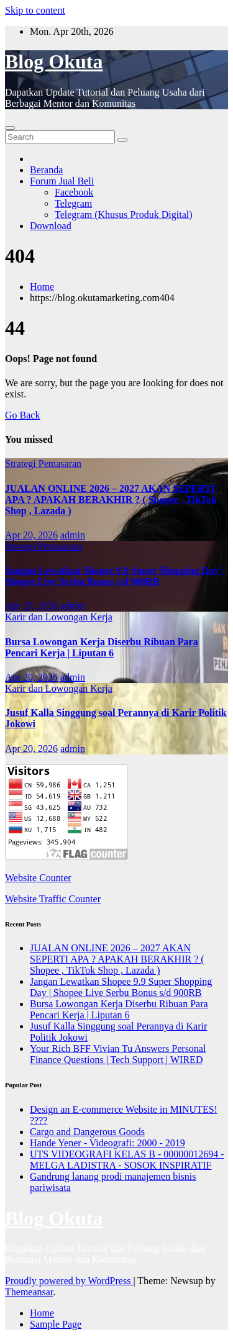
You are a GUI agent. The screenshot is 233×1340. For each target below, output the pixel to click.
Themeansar (29, 1292)
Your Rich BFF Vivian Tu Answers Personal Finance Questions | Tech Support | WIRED (118, 1054)
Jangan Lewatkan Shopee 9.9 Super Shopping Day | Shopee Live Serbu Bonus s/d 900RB (114, 576)
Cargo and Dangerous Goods (87, 1131)
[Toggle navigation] (10, 128)
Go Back (22, 415)
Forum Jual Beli (62, 181)
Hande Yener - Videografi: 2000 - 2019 (107, 1143)
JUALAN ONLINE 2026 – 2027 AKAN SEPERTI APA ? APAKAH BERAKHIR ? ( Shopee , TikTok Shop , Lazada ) (111, 499)
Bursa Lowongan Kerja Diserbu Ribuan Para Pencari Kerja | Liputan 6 (101, 647)
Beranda (46, 170)
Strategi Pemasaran (43, 463)
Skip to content (35, 10)
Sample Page (55, 1324)
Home (42, 286)
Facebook (74, 192)
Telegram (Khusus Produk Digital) (124, 214)
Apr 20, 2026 (31, 535)
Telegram (73, 203)
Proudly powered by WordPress (69, 1280)
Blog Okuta (54, 61)
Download (50, 225)
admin (72, 535)
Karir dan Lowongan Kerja (58, 617)
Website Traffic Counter (53, 899)
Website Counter (38, 877)
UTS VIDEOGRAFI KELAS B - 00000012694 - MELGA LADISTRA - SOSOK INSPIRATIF (127, 1159)
